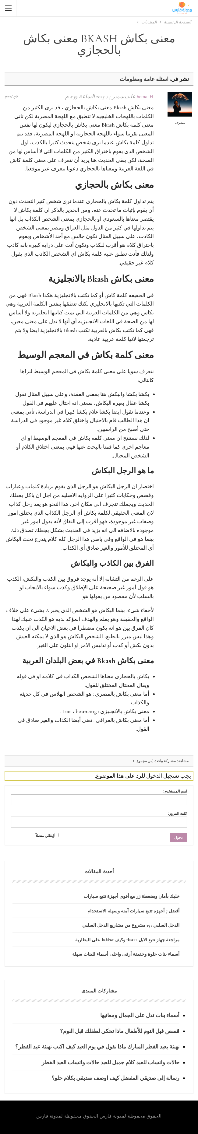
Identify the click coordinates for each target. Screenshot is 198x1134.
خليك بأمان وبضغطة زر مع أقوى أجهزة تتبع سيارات (131, 896)
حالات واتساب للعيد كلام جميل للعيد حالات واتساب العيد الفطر (110, 1062)
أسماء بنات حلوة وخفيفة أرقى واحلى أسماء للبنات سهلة (125, 954)
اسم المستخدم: (175, 791)
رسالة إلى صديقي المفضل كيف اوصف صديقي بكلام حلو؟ (115, 1078)
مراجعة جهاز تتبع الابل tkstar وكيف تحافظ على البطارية (127, 940)
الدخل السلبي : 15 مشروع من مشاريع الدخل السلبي (130, 925)
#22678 (11, 96)
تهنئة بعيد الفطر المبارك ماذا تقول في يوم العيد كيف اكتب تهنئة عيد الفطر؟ (97, 1046)
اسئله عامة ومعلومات (144, 79)
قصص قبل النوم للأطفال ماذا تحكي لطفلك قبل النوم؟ (119, 1031)
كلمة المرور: (177, 813)
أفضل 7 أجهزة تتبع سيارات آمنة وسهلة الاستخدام (133, 911)
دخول (178, 837)
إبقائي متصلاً (45, 836)
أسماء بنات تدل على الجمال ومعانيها (139, 1015)
